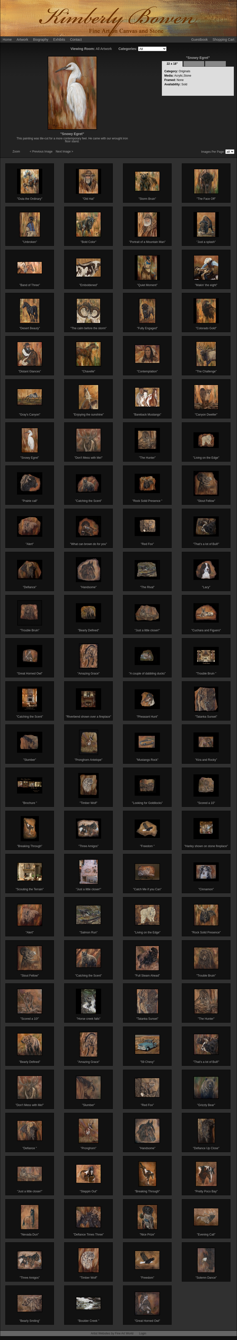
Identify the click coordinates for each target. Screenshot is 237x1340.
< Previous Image (41, 151)
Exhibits (59, 39)
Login (142, 1333)
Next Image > (64, 151)
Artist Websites (100, 1333)
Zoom (17, 151)
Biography (40, 39)
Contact (76, 39)
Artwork (22, 39)
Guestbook (199, 39)
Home (7, 39)
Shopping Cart (223, 39)
